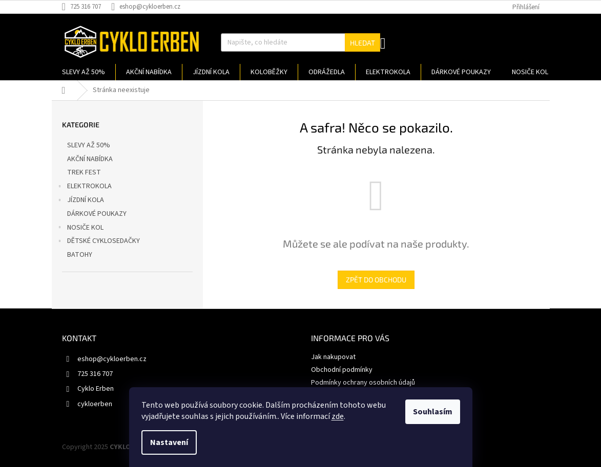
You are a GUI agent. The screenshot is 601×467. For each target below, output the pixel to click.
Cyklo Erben (95, 389)
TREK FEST (84, 172)
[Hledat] (300, 42)
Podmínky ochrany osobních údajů (363, 382)
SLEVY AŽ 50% (89, 145)
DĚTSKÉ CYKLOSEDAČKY (98, 242)
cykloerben (94, 404)
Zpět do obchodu (376, 279)
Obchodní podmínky (341, 370)
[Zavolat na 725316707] (86, 6)
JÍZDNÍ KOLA (80, 201)
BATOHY (80, 255)
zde (337, 416)
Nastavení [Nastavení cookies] (169, 442)
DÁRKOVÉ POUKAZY (97, 214)
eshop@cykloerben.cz (112, 359)
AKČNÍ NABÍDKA (90, 159)
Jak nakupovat (333, 357)
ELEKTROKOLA (84, 187)
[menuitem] (83, 72)
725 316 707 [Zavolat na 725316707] (95, 374)
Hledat (362, 42)
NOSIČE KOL (80, 229)
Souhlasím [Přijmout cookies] (432, 411)
